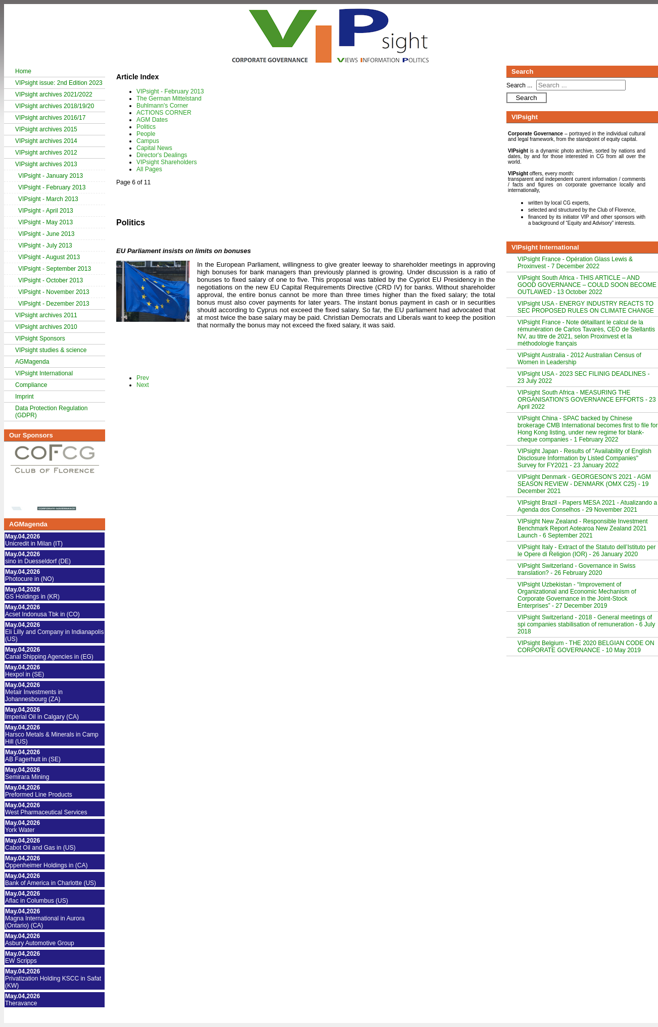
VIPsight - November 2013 (53, 292)
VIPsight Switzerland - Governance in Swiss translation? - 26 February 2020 (576, 569)
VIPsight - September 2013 (54, 268)
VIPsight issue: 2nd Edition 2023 (59, 82)
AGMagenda (32, 361)
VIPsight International (44, 373)
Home (23, 71)
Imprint (24, 396)
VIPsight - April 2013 (45, 210)
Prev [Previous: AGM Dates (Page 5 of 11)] (142, 377)
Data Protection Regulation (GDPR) (51, 412)
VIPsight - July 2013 (45, 245)
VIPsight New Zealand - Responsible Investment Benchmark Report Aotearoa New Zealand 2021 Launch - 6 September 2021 (582, 528)
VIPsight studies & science (50, 350)
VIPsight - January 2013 (50, 175)
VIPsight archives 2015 (46, 129)
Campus (147, 140)
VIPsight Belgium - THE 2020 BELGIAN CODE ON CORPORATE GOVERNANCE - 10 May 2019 (586, 647)
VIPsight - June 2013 (46, 233)
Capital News (154, 148)
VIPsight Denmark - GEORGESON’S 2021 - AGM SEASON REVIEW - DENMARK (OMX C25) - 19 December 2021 (584, 484)
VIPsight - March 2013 (48, 199)
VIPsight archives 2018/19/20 (54, 106)
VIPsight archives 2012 (46, 152)
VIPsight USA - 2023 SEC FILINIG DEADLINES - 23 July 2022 (583, 377)
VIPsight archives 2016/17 (50, 117)
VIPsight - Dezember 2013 (53, 303)
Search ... (519, 85)
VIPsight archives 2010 (46, 326)
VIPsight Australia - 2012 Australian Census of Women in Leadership (579, 359)
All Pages (149, 169)
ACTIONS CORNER (164, 112)
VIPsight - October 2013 (50, 280)
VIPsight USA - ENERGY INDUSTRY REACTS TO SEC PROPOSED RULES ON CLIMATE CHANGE (586, 307)
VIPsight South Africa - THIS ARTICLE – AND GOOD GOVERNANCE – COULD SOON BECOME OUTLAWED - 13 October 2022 (587, 285)
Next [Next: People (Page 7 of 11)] (142, 384)
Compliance (31, 384)
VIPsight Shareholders (166, 162)
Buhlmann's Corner (162, 105)
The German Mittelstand (169, 98)
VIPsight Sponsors (40, 338)
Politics (146, 126)
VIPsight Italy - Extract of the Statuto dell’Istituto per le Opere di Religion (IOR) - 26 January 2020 (586, 551)
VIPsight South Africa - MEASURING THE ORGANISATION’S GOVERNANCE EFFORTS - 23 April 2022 (587, 399)
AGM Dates (152, 119)
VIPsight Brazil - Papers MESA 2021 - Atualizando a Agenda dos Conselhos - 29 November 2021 (587, 506)
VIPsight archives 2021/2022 (53, 94)
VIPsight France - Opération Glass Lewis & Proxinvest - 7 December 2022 (575, 263)
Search (526, 98)
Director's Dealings (161, 155)
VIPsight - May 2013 (45, 222)
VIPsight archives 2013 (46, 164)
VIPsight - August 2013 (49, 257)
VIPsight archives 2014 (46, 140)
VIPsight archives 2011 (46, 315)
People (145, 133)
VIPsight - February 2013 (51, 187)
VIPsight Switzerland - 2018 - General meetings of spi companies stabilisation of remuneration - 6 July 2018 (586, 624)
